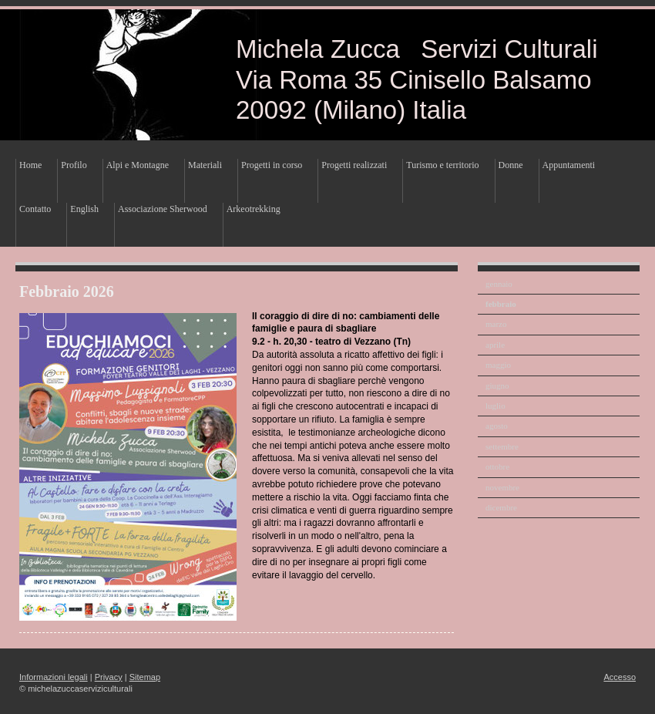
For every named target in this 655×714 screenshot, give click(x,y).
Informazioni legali (53, 677)
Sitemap (144, 677)
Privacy (109, 677)
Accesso (619, 677)
